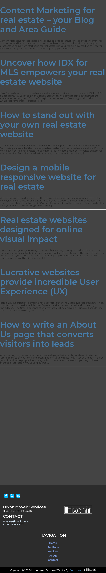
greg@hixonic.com (15, 521)
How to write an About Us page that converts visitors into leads (48, 334)
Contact (87, 3)
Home (53, 543)
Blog (75, 3)
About (53, 555)
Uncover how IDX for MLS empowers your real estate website (52, 72)
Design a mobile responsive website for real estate (48, 177)
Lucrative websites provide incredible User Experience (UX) (49, 282)
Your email (42, 434)
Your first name (45, 416)
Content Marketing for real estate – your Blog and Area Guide (47, 20)
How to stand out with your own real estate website (47, 124)
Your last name (45, 424)
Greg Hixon (76, 570)
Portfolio (48, 3)
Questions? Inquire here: (36, 451)
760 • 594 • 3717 (13, 524)
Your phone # (44, 442)
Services (63, 3)
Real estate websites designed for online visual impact (43, 229)
